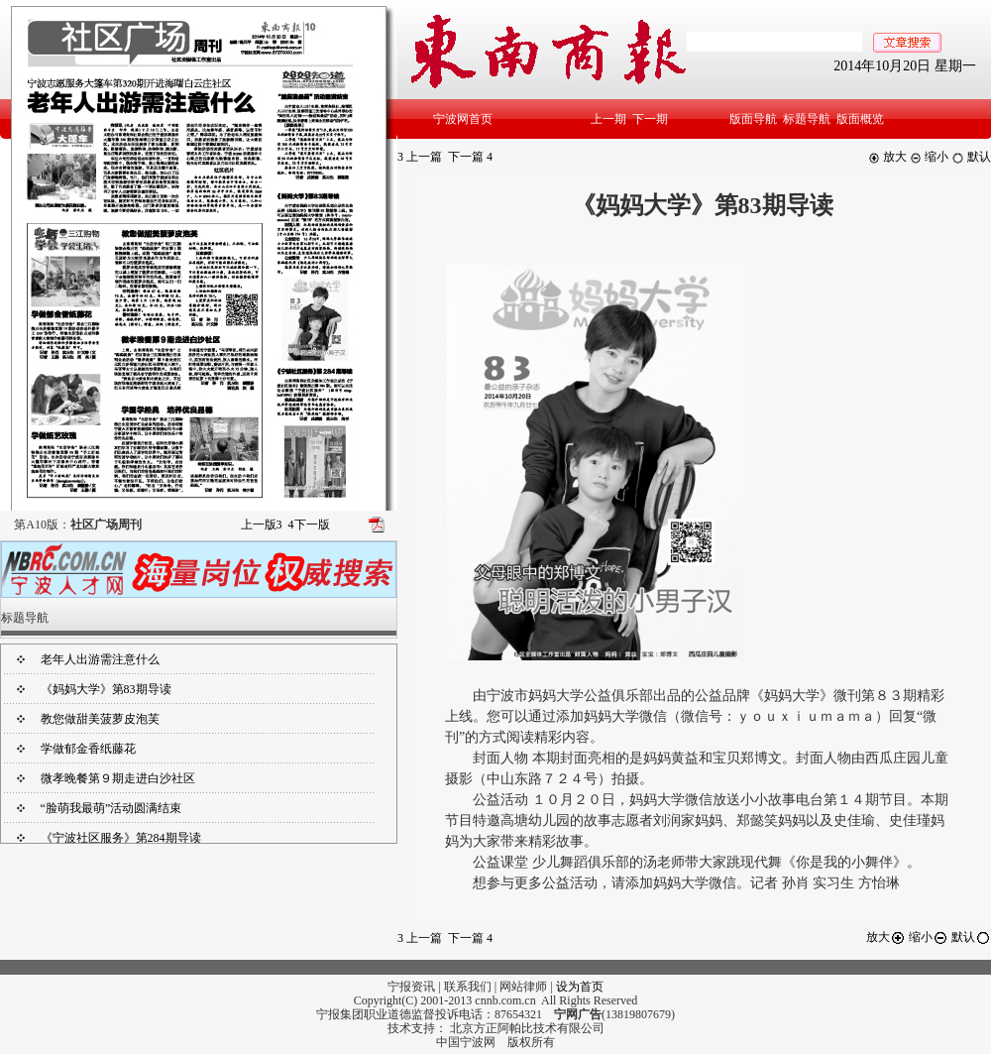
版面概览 (860, 119)
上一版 (261, 524)
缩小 (929, 157)
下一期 (650, 119)
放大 (887, 157)
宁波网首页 (463, 119)
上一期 (608, 119)
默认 (971, 157)
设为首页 (580, 987)
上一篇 (419, 157)
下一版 (309, 524)
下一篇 (470, 157)
